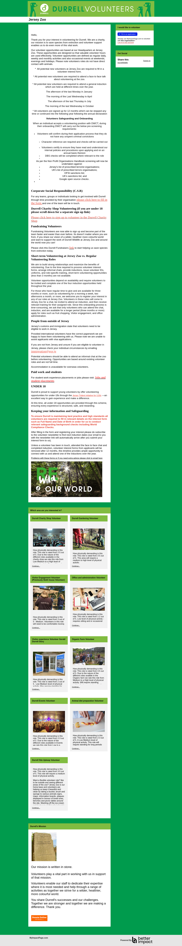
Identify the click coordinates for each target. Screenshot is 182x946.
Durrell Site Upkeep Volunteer (46, 760)
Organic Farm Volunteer (83, 639)
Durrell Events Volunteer (43, 701)
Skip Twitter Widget (136, 61)
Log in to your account (126, 42)
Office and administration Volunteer (88, 578)
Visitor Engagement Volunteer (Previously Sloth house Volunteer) (48, 579)
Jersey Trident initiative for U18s (87, 395)
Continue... (36, 566)
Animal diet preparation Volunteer (87, 701)
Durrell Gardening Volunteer (85, 518)
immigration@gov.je (43, 351)
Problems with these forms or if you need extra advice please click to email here (67, 458)
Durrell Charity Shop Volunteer (46, 518)
